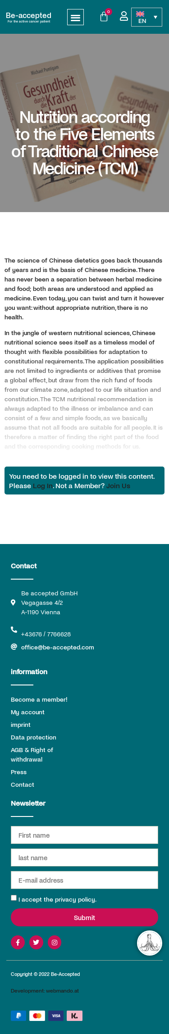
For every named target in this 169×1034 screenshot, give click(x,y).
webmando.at (62, 990)
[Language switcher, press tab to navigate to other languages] (146, 17)
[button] (75, 17)
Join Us (118, 485)
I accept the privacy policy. (57, 899)
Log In (43, 485)
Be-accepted (28, 14)
